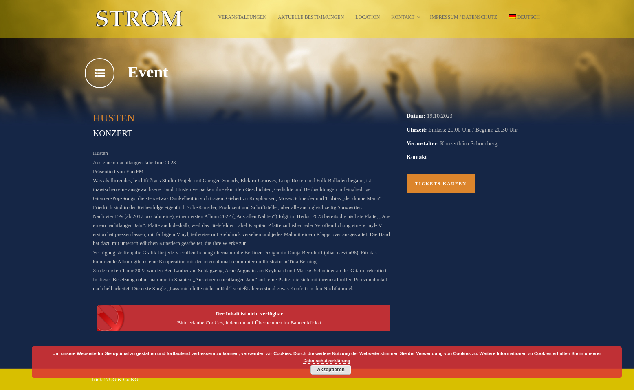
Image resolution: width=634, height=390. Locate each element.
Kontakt (402, 17)
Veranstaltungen (242, 17)
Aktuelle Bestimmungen (311, 17)
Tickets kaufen (441, 183)
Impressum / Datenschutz (463, 17)
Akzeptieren (331, 369)
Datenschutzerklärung (326, 360)
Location (367, 17)
